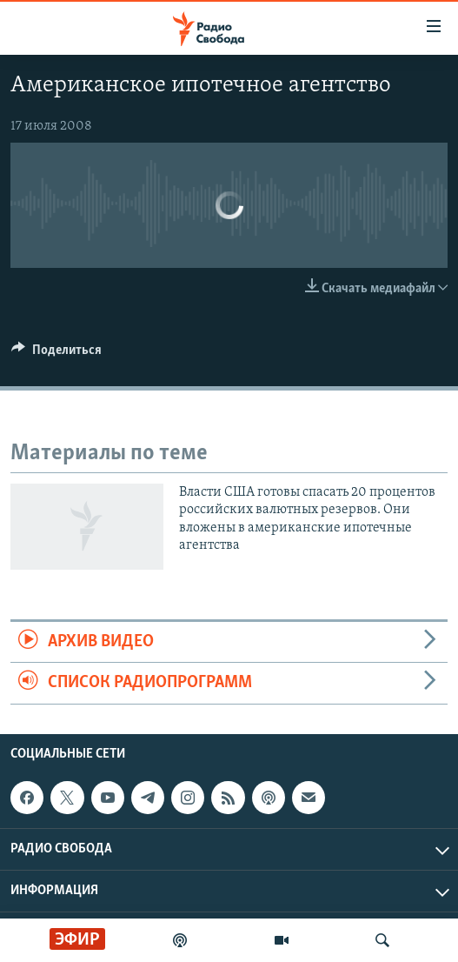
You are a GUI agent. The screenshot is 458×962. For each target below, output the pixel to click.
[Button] (56, 354)
